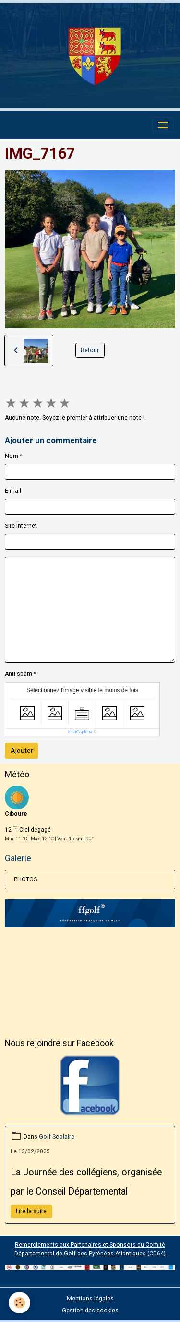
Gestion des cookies (90, 1310)
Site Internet (21, 526)
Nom (11, 456)
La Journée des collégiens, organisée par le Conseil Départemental (86, 1182)
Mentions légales (90, 1298)
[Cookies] (19, 1302)
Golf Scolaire (56, 1136)
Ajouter (22, 750)
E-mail (13, 491)
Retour (90, 350)
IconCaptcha (80, 731)
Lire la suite (31, 1211)
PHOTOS (25, 879)
